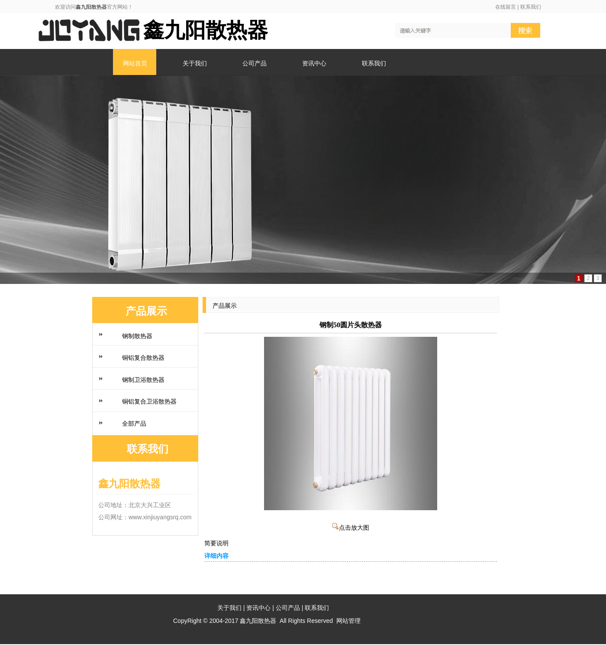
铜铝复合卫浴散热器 (149, 401)
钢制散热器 (137, 335)
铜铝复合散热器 (143, 357)
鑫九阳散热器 (91, 7)
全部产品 (134, 423)
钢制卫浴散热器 (143, 379)
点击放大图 (350, 527)
